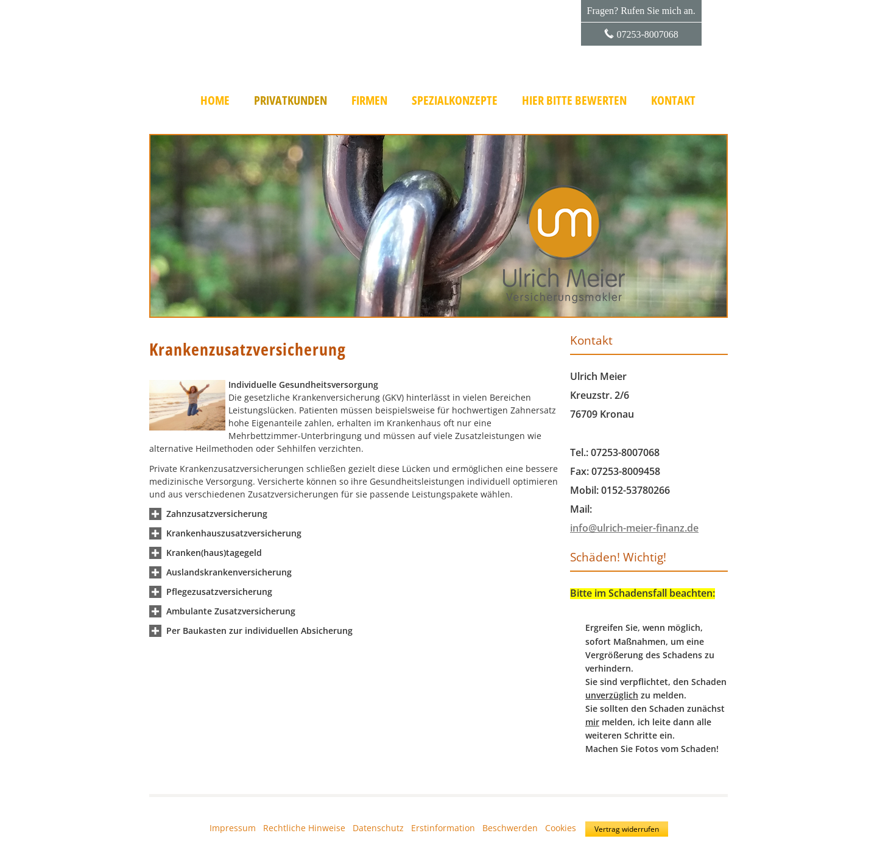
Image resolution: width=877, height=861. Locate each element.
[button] (216, 513)
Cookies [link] (560, 828)
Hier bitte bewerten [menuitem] (574, 100)
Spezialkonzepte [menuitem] (455, 100)
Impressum (233, 828)
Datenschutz (378, 828)
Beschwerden (510, 828)
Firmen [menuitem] (369, 100)
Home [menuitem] (215, 100)
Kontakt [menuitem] (673, 100)
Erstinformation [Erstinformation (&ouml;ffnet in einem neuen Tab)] (443, 828)
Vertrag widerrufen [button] (626, 829)
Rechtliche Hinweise (304, 828)
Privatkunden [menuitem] (290, 100)
